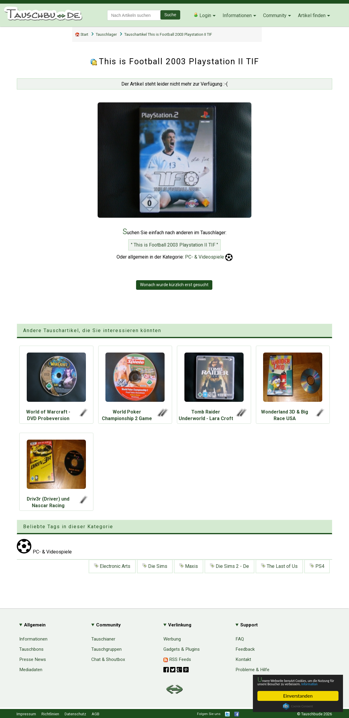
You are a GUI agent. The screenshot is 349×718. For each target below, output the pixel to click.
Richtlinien (50, 714)
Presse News (32, 659)
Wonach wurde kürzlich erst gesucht (174, 284)
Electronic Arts (112, 566)
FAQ (239, 639)
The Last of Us (279, 566)
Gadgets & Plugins (181, 649)
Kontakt (243, 659)
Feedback (245, 649)
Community (275, 15)
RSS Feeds (177, 659)
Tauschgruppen (106, 649)
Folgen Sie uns (208, 714)
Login (202, 15)
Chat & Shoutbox (108, 659)
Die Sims (154, 566)
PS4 (317, 566)
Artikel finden (312, 15)
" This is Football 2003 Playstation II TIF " (174, 245)
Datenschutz (75, 714)
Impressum (26, 714)
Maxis (188, 566)
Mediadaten (30, 669)
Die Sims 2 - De (229, 566)
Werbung (172, 639)
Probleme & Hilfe (252, 669)
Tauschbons (31, 649)
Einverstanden (298, 696)
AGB (95, 714)
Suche (170, 14)
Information (295, 683)
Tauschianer (103, 639)
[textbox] (134, 15)
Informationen (237, 15)
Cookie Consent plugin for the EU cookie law (298, 706)
